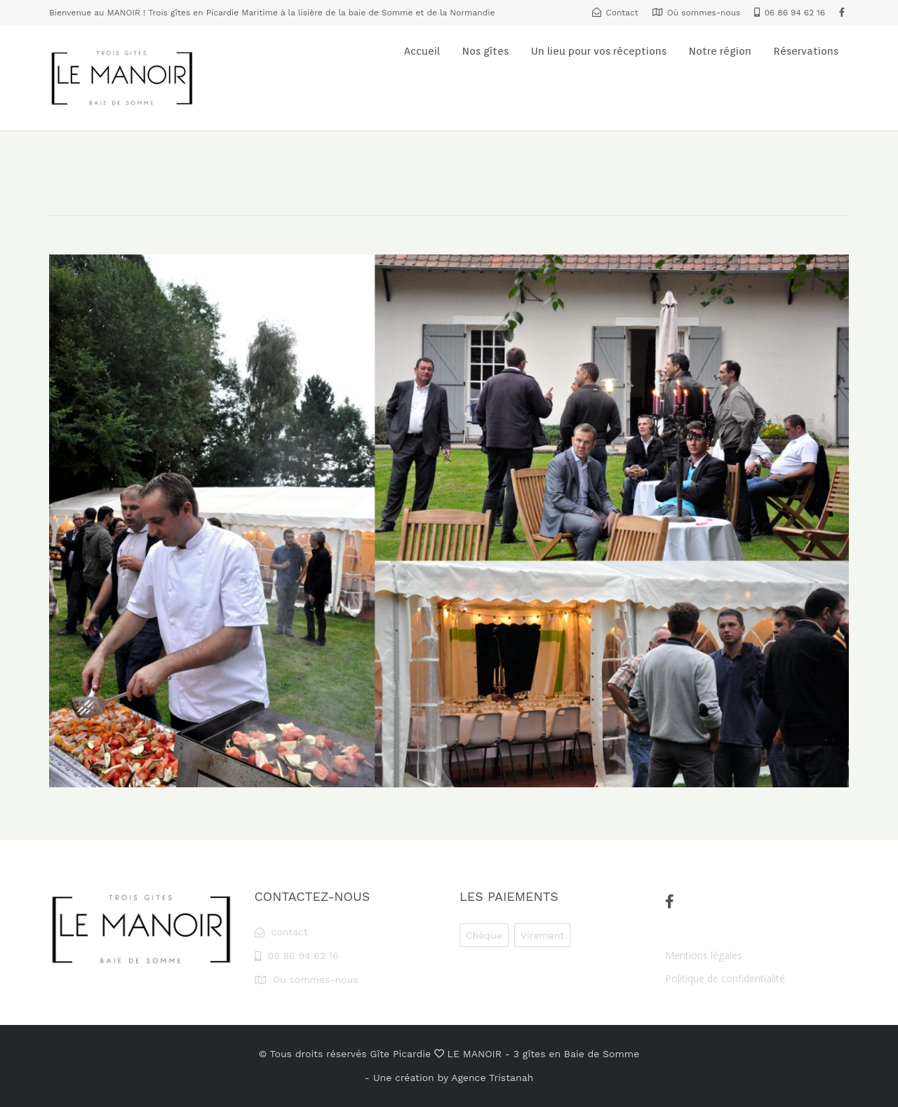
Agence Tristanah (492, 1077)
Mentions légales (703, 955)
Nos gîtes (485, 51)
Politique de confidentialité (725, 978)
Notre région (720, 51)
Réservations (806, 51)
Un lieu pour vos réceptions (598, 51)
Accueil (422, 51)
